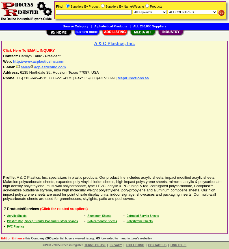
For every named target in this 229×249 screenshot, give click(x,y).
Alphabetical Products (110, 26)
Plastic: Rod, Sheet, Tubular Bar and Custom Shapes (42, 221)
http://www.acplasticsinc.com (38, 61)
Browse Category (75, 26)
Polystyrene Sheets (140, 221)
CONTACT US (157, 245)
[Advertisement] (113, 126)
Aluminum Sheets (99, 215)
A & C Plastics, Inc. (114, 43)
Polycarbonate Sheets (102, 221)
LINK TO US (178, 245)
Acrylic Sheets (17, 215)
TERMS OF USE (95, 245)
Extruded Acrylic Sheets (143, 215)
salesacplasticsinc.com (41, 67)
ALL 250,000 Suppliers (149, 26)
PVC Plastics (15, 226)
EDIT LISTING (135, 245)
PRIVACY (116, 245)
